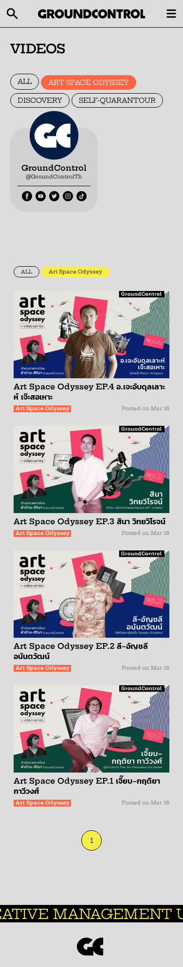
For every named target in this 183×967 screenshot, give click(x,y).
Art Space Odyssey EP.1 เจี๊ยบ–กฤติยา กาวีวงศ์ (87, 786)
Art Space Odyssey (75, 272)
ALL (25, 81)
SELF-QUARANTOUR (117, 100)
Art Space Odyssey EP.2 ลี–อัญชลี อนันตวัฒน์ (81, 651)
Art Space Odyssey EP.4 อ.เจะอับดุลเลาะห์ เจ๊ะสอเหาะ (89, 392)
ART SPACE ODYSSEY (88, 82)
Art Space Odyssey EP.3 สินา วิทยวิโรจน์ (89, 521)
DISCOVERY (40, 100)
